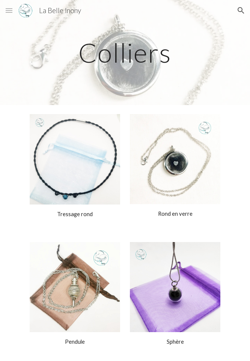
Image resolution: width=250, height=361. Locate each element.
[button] (9, 10)
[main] (125, 52)
